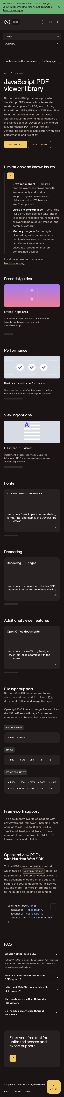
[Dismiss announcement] (58, 7)
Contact (17, 1091)
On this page (51, 61)
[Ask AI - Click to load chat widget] (54, 1087)
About (7, 1091)
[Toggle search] (50, 22)
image (36, 701)
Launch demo (39, 144)
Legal (27, 1091)
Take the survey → (13, 10)
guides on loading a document (31, 892)
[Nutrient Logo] (12, 22)
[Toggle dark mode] (42, 22)
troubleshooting (14, 263)
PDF (50, 697)
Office (22, 701)
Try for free (15, 144)
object (37, 871)
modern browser (41, 114)
